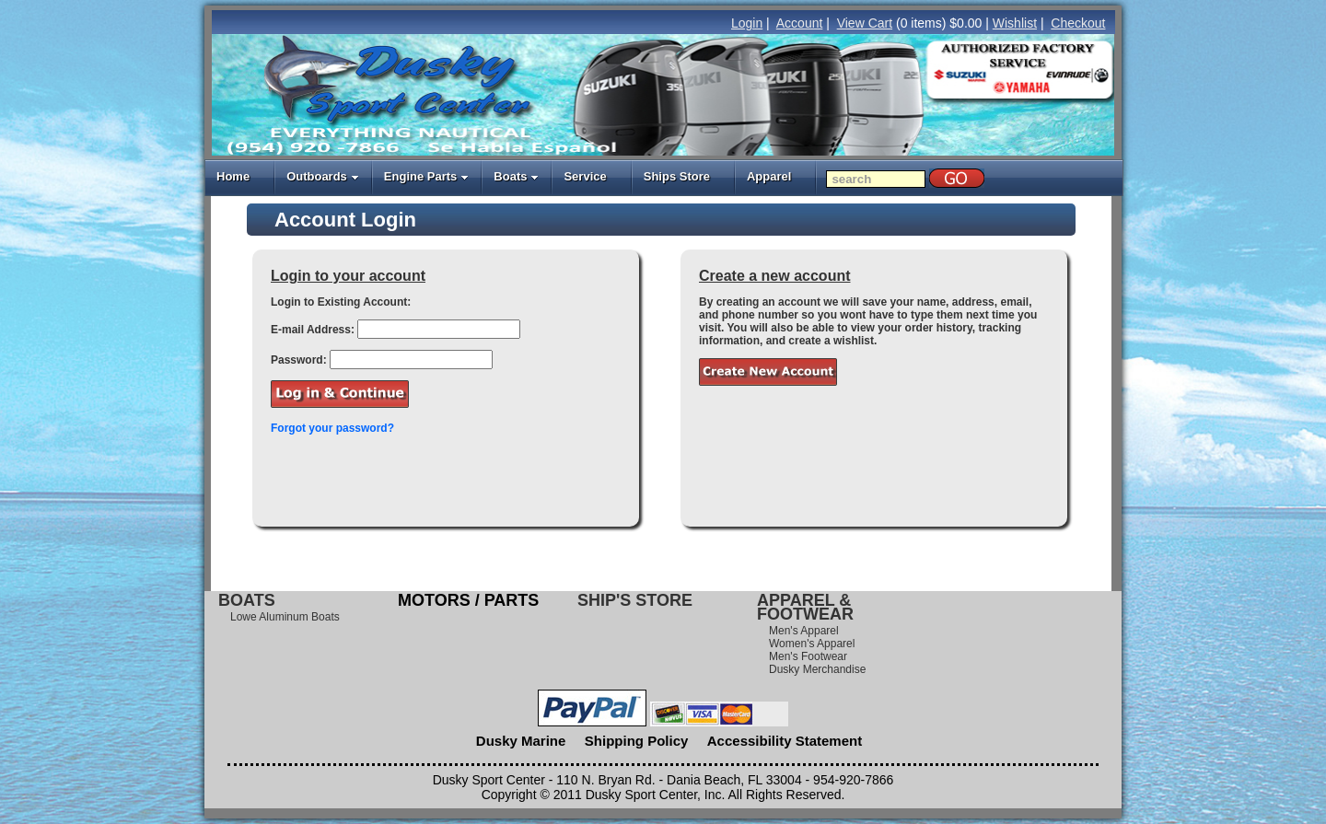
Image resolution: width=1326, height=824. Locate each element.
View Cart (864, 23)
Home (233, 176)
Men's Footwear (808, 656)
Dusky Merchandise (817, 669)
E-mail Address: (313, 329)
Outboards (322, 176)
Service (585, 176)
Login (746, 23)
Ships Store (677, 176)
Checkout (1078, 23)
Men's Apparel (804, 630)
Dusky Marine (521, 741)
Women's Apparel (812, 643)
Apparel (769, 176)
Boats (516, 176)
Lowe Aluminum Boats (285, 616)
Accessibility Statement (784, 741)
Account (799, 23)
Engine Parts (426, 176)
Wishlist (1015, 23)
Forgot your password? (332, 428)
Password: (299, 360)
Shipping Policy (637, 741)
